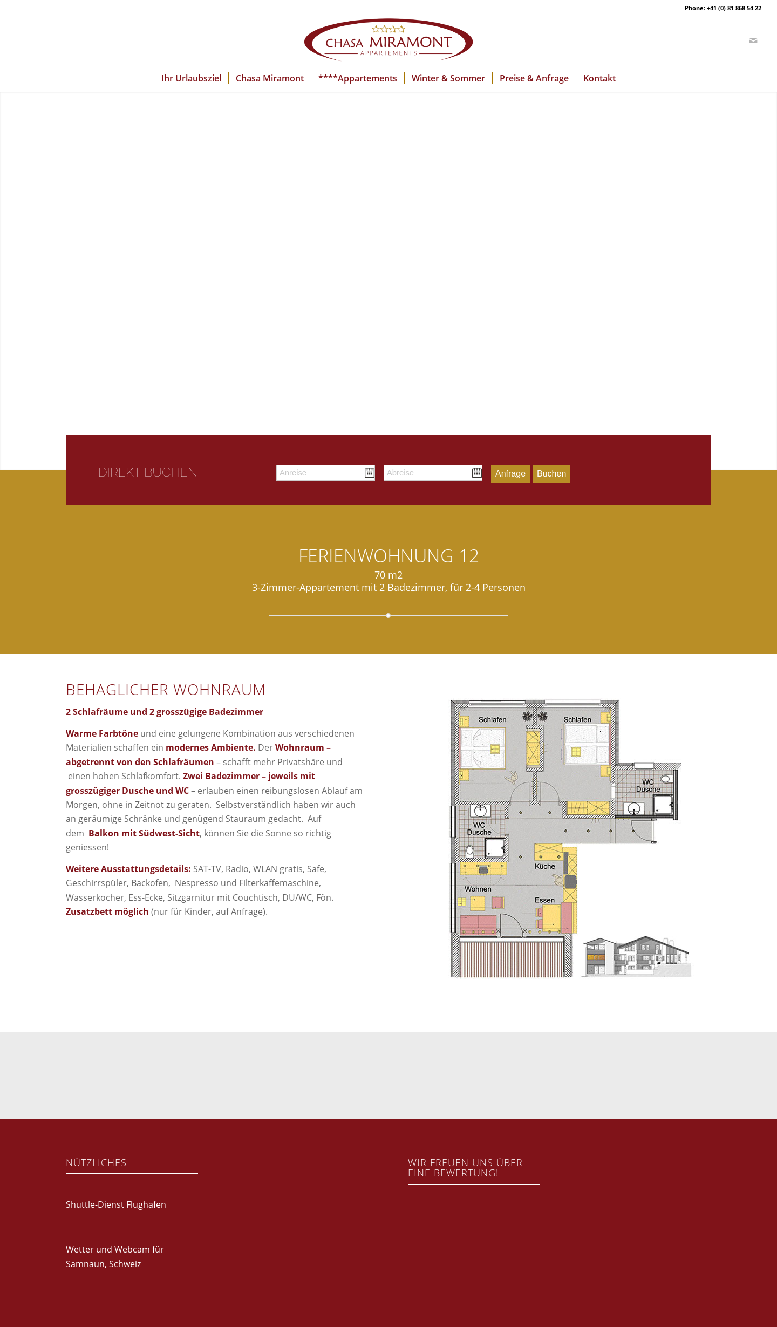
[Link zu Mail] (753, 40)
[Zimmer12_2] (559, 843)
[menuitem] (191, 78)
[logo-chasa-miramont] (388, 40)
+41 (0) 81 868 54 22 (734, 8)
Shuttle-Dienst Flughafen (116, 1204)
